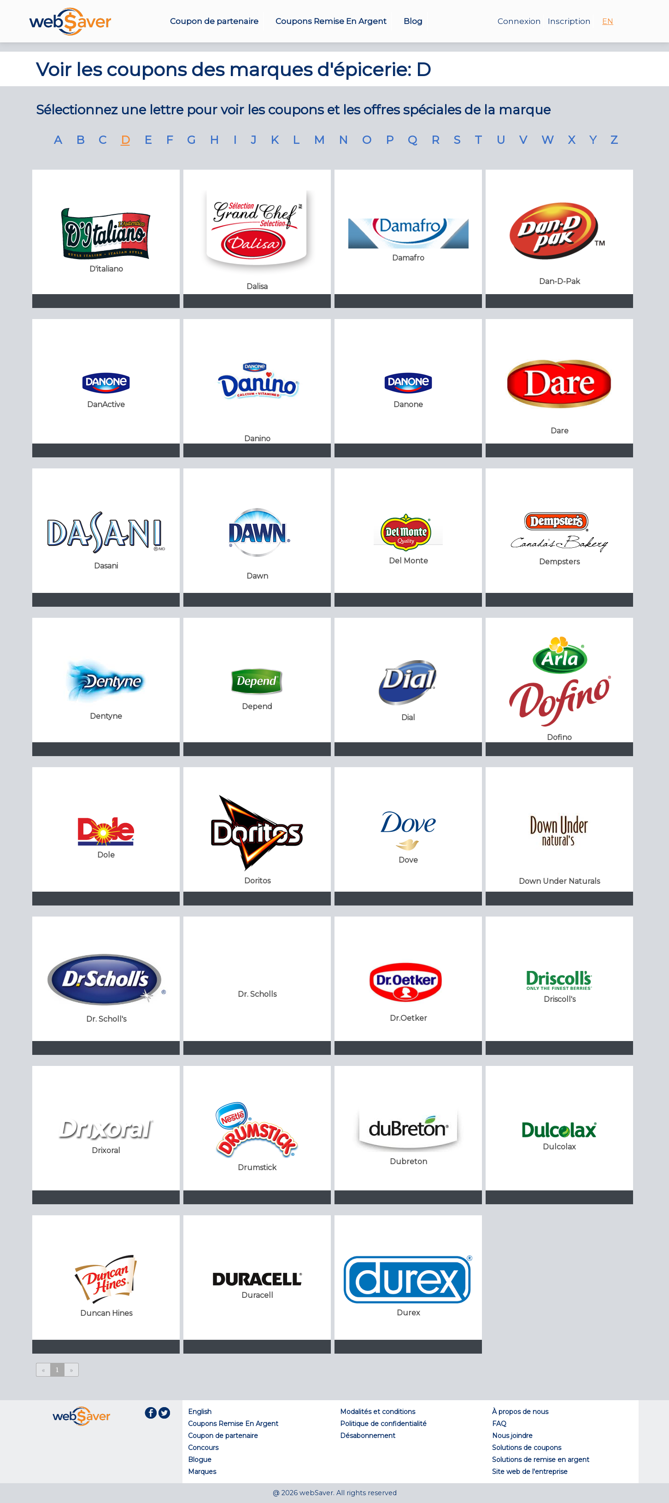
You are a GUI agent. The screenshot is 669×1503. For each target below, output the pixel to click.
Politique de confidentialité (383, 1424)
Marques (202, 1471)
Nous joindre (512, 1436)
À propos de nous (520, 1412)
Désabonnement (367, 1436)
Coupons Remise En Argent (331, 21)
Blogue (199, 1460)
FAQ (499, 1424)
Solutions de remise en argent (540, 1460)
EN (607, 21)
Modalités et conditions (377, 1412)
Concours (203, 1448)
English (199, 1412)
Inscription (569, 21)
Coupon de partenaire (214, 21)
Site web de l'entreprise (530, 1471)
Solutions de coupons (526, 1448)
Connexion (519, 21)
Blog (413, 21)
